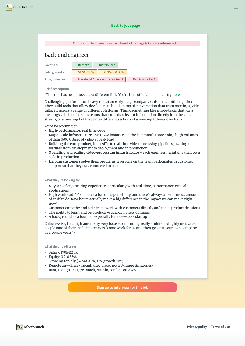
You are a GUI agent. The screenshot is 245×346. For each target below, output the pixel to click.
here (176, 94)
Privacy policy (197, 327)
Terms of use (220, 327)
